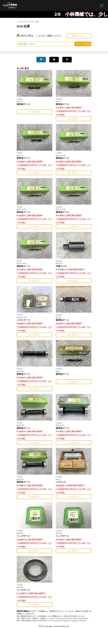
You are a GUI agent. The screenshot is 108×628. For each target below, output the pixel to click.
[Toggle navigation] (101, 5)
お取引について (79, 36)
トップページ (21, 22)
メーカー (31, 22)
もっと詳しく (34, 112)
